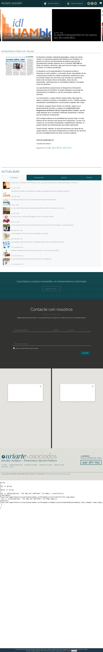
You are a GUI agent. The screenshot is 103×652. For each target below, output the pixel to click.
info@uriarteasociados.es (18, 397)
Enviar (85, 353)
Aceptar (74, 651)
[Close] (40, 386)
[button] (25, 405)
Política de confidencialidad (52, 474)
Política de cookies (65, 474)
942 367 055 (15, 399)
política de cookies (65, 651)
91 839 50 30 (68, 399)
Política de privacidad (31, 348)
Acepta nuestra (20, 348)
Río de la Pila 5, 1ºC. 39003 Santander (17, 392)
